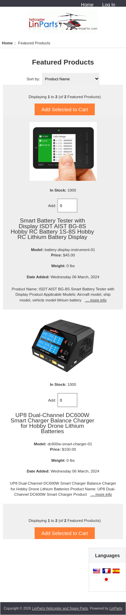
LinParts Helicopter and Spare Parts (60, 608)
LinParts (116, 608)
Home (87, 4)
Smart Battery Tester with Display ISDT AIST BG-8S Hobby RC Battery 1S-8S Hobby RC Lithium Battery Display (52, 228)
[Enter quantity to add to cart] (67, 205)
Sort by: (34, 79)
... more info (95, 300)
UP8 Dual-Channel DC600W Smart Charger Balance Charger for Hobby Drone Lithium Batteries (52, 423)
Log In (108, 4)
